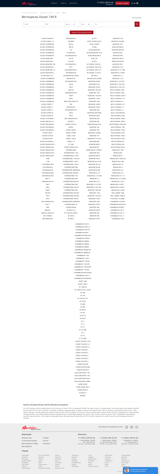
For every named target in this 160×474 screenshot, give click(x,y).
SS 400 (82, 292)
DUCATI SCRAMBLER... (47, 81)
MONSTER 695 (94, 213)
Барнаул (41, 457)
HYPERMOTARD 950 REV (71, 193)
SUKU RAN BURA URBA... (82, 381)
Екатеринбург (126, 455)
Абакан (40, 459)
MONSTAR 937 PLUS (94, 161)
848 (47, 207)
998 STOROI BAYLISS (71, 101)
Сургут (40, 461)
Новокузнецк (92, 459)
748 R (47, 184)
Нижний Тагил (59, 468)
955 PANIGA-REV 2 (71, 70)
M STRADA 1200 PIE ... (94, 64)
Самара (90, 457)
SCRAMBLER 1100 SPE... (83, 264)
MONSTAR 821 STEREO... (94, 150)
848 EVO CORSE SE (47, 213)
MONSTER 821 (118, 53)
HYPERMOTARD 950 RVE (71, 196)
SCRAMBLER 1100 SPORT (82, 267)
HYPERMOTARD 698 (71, 167)
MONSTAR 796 (94, 130)
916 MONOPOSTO (71, 55)
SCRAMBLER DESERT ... (118, 207)
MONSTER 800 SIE (118, 50)
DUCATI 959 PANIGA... (47, 127)
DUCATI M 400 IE (47, 136)
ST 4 (82, 333)
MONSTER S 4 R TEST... (118, 81)
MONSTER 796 (118, 38)
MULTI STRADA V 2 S (118, 98)
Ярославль (25, 464)
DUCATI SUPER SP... (47, 113)
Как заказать (27, 446)
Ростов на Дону (93, 466)
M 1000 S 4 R (71, 210)
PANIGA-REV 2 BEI (118, 161)
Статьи (45, 440)
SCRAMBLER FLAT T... (118, 210)
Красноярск (108, 455)
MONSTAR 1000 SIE (94, 90)
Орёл (40, 462)
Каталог (54, 3)
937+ (71, 67)
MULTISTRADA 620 (118, 141)
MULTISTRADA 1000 (118, 115)
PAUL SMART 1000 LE (118, 196)
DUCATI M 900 (47, 138)
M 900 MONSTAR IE (94, 55)
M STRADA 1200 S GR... (94, 67)
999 (71, 104)
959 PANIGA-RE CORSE (71, 75)
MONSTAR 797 (94, 136)
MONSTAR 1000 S (94, 87)
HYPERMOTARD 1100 (71, 153)
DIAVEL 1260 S (71, 138)
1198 (47, 161)
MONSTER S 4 (118, 75)
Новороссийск (26, 461)
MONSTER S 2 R (118, 67)
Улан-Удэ (58, 459)
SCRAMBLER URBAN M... (82, 252)
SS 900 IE (83, 310)
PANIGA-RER (118, 153)
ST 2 (82, 321)
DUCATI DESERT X (48, 38)
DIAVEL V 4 (71, 141)
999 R (71, 113)
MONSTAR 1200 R (94, 104)
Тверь (57, 466)
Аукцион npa (27, 438)
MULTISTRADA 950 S (118, 147)
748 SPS (47, 193)
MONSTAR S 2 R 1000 (94, 176)
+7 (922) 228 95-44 (105, 2)
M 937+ (94, 61)
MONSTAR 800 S (94, 144)
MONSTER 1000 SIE (94, 190)
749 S (47, 198)
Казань (57, 455)
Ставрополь (109, 461)
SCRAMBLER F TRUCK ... (83, 270)
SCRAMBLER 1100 (83, 255)
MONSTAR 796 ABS (94, 133)
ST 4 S (83, 335)
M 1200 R (71, 216)
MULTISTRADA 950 (118, 144)
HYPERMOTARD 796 (71, 176)
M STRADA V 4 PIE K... (94, 73)
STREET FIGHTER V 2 (83, 344)
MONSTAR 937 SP (94, 164)
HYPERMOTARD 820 (71, 178)
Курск (90, 464)
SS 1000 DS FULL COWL (83, 290)
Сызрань (74, 457)
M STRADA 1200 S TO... (94, 70)
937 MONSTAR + (71, 64)
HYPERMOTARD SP (71, 204)
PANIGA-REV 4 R (117, 170)
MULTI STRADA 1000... (117, 90)
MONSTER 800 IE (117, 47)
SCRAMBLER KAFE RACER (83, 272)
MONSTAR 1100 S (94, 98)
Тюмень (74, 459)
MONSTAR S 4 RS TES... (94, 187)
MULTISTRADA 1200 (118, 133)
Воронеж (25, 457)
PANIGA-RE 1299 (117, 150)
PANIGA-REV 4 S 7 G (118, 176)
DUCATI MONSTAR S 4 (47, 70)
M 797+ (94, 38)
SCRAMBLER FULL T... (118, 216)
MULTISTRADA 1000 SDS (117, 124)
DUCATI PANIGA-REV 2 (47, 144)
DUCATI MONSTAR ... (48, 58)
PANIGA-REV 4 (118, 167)
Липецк (57, 464)
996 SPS (71, 90)
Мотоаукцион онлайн (30, 443)
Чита (89, 455)
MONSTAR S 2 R (94, 173)
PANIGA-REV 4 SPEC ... (117, 184)
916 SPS (71, 61)
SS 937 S (83, 315)
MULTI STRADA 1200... (117, 93)
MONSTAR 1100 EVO (94, 95)
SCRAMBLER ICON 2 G (82, 227)
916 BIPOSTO (71, 53)
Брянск (57, 461)
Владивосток (126, 466)
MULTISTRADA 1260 (118, 138)
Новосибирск (26, 468)
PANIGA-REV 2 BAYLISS (118, 158)
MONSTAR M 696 (94, 170)
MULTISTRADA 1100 (118, 127)
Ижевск (24, 466)
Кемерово (91, 461)
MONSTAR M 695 (94, 167)
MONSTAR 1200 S (94, 107)
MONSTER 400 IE (94, 210)
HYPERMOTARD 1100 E (71, 156)
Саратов (107, 459)
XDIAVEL (83, 395)
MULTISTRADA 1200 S (118, 136)
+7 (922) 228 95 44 (86, 438)
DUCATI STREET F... (47, 104)
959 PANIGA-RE (71, 73)
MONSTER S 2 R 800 (118, 73)
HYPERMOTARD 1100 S (71, 164)
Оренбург (75, 461)
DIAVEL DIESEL (71, 130)
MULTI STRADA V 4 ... (118, 101)
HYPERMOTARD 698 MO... (71, 173)
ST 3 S (83, 327)
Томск (123, 464)
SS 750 (82, 295)
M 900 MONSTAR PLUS (94, 53)
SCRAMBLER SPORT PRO (83, 235)
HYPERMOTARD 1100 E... (71, 161)
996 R (71, 84)
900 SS (71, 47)
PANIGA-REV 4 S (117, 173)
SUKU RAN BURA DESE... (82, 378)
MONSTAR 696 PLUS (94, 124)
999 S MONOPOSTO (71, 118)
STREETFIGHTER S (83, 370)
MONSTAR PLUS (94, 84)
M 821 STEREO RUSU (94, 41)
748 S (47, 187)
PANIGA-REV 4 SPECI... (117, 187)
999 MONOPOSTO (71, 110)
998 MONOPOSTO (71, 93)
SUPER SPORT (82, 384)
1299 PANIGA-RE (47, 170)
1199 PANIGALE (47, 167)
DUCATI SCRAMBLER (48, 78)
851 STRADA (47, 216)
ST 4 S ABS (83, 338)
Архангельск (126, 461)
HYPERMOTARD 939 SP (71, 187)
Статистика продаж (29, 440)
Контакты (73, 3)
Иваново (124, 457)
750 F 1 (47, 204)
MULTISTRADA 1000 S (118, 121)
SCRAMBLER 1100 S (82, 258)
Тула (106, 466)
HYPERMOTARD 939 (71, 184)
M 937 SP (94, 58)
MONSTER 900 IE (117, 58)
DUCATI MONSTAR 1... (47, 61)
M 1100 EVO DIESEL (71, 213)
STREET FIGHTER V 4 (83, 347)
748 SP (47, 190)
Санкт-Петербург (44, 455)
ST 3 (82, 324)
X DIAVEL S (83, 393)
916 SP (71, 58)
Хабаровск (75, 466)
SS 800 (82, 304)
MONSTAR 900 (94, 153)
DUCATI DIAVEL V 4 (47, 41)
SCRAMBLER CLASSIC (118, 201)
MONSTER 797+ (118, 44)
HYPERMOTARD (71, 150)
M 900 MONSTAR (94, 50)
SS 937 (82, 312)
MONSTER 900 (118, 55)
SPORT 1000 (83, 281)
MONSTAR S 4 (94, 178)
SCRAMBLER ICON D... (82, 224)
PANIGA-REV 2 (118, 156)
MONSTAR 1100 (94, 93)
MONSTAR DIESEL (94, 81)
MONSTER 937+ (118, 64)
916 (71, 50)
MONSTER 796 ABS (117, 41)
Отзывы (46, 438)
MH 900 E (94, 75)
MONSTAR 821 (94, 147)
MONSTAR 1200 (94, 101)
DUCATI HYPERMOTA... (47, 44)
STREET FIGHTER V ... (83, 350)
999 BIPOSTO (71, 107)
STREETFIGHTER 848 (83, 367)
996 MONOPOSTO (71, 81)
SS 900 (82, 307)
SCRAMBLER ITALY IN (83, 230)
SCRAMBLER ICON (118, 218)
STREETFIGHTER (82, 364)
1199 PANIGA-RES (48, 164)
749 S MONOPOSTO (47, 201)
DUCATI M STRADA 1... (47, 141)
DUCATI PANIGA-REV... (47, 147)
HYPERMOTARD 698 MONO (71, 170)
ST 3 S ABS (83, 330)
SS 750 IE (83, 301)
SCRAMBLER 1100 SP (83, 261)
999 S (71, 115)
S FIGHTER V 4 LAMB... (118, 198)
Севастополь (42, 464)
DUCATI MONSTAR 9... (47, 67)
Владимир (25, 462)
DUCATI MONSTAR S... (47, 73)
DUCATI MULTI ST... (47, 75)
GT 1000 (71, 144)
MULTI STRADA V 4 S (118, 104)
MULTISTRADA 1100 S (118, 130)
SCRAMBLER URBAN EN (83, 250)
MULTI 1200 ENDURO (118, 113)
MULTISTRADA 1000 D (117, 118)
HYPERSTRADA (71, 207)
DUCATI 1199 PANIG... (47, 118)
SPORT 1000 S (82, 284)
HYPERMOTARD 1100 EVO (71, 158)
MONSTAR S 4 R (94, 181)
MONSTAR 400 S (94, 115)
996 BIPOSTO (71, 78)
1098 (47, 158)
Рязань (74, 464)
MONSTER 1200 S (94, 204)
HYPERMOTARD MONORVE (71, 201)
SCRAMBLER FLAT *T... (118, 213)
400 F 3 (47, 178)
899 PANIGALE (71, 38)
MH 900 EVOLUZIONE (94, 78)
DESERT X (71, 121)
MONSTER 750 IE (94, 218)
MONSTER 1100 (94, 193)
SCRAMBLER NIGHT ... (82, 232)
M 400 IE (71, 218)
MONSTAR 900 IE (94, 156)
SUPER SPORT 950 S (82, 387)
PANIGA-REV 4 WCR (117, 190)
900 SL (71, 44)
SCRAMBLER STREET (83, 238)
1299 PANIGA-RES (48, 176)
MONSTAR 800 (94, 141)
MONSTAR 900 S (94, 158)
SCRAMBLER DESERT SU (118, 204)
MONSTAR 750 (94, 127)
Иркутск (124, 459)
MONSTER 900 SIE (118, 61)
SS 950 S (83, 318)
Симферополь (76, 462)
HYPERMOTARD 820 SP (71, 181)
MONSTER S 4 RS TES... (118, 84)
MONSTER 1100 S (94, 198)
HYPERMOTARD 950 (71, 190)
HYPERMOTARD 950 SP (71, 198)
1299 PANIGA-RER (48, 173)
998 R (71, 95)
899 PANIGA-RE (47, 218)
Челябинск (75, 455)
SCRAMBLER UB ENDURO (82, 278)
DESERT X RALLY (71, 124)
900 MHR (71, 41)
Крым (106, 464)
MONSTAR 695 (94, 118)
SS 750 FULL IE (83, 298)
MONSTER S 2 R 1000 (118, 70)
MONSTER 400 (94, 207)
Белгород (25, 459)
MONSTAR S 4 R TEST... (94, 184)
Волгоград (125, 462)
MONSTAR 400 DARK (94, 113)
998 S (71, 98)
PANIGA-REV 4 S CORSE (118, 178)
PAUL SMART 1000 (118, 193)
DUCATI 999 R (47, 133)
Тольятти (108, 457)
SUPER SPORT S (82, 390)
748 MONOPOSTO (47, 181)
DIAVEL (71, 127)
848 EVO (47, 210)
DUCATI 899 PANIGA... (47, 124)
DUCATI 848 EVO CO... (47, 121)
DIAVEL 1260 (71, 136)
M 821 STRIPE (94, 44)
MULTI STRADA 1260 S (118, 95)
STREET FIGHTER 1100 (82, 341)
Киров (40, 466)
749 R (47, 196)
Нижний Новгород (44, 468)
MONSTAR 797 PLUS (94, 138)
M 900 (94, 47)
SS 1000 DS (83, 287)
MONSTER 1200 (94, 201)
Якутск (90, 462)
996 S (71, 87)
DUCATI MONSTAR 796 (47, 64)
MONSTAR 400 (94, 110)
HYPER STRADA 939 (71, 147)
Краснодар (25, 455)
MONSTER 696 (94, 216)
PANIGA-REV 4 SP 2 (117, 181)
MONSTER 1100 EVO (94, 196)
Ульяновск (58, 462)
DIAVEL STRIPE (71, 133)
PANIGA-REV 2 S (117, 164)
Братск (107, 462)
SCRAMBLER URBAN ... (83, 241)
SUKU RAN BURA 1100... (83, 373)
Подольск (58, 457)
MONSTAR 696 (94, 121)
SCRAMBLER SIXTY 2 (83, 275)
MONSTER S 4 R (118, 78)
